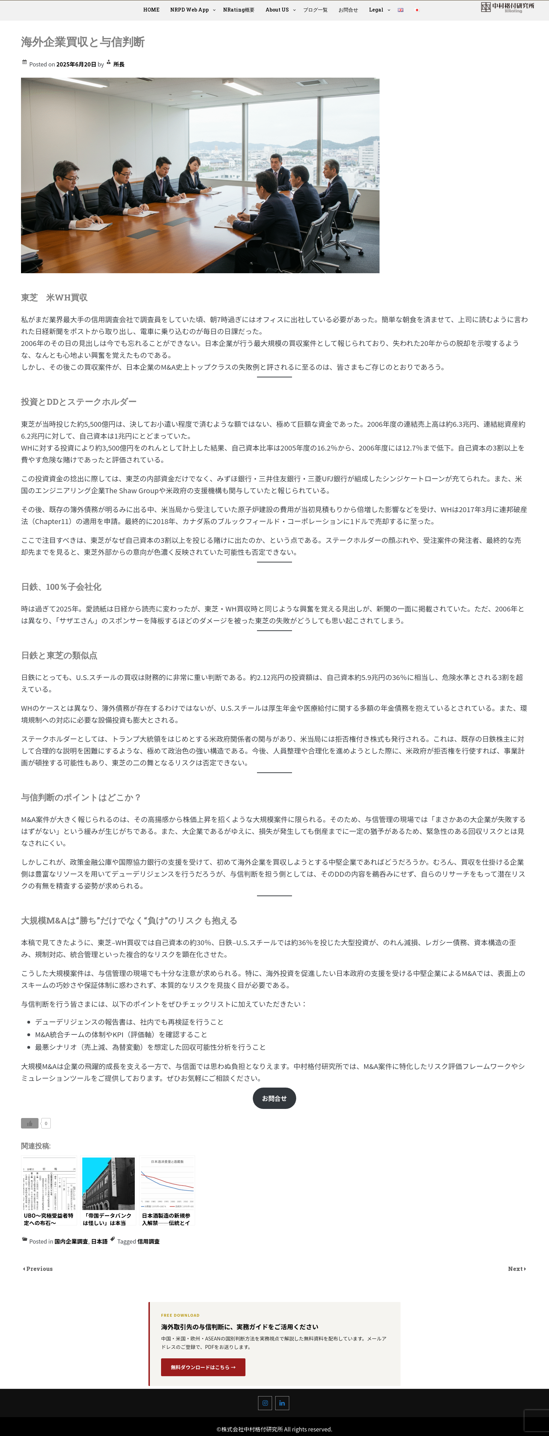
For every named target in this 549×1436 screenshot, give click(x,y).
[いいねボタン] (30, 1123)
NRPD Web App (189, 9)
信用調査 (148, 1241)
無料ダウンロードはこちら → (203, 1367)
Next (516, 1268)
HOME (151, 9)
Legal (376, 9)
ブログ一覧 (315, 9)
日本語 (99, 1241)
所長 (119, 64)
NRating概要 (239, 9)
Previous (39, 1268)
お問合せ (348, 9)
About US (277, 9)
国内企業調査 (71, 1241)
